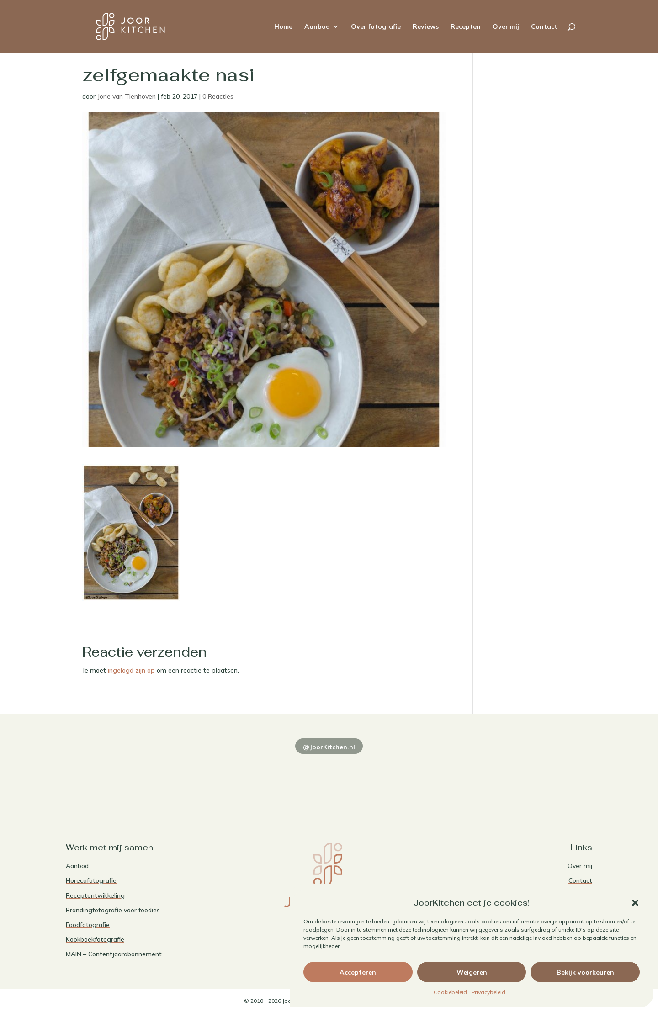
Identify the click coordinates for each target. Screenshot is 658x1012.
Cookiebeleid (450, 992)
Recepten (466, 27)
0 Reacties (217, 96)
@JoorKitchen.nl (329, 747)
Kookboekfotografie (95, 939)
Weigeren (471, 972)
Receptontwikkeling (95, 895)
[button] (635, 902)
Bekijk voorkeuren (585, 972)
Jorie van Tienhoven (126, 96)
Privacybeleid (488, 992)
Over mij (506, 27)
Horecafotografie (91, 880)
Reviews (426, 27)
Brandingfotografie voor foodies (113, 910)
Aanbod (317, 27)
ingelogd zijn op (131, 670)
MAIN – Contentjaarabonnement (114, 954)
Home (283, 27)
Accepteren (358, 972)
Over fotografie (376, 27)
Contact (544, 27)
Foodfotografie (88, 925)
